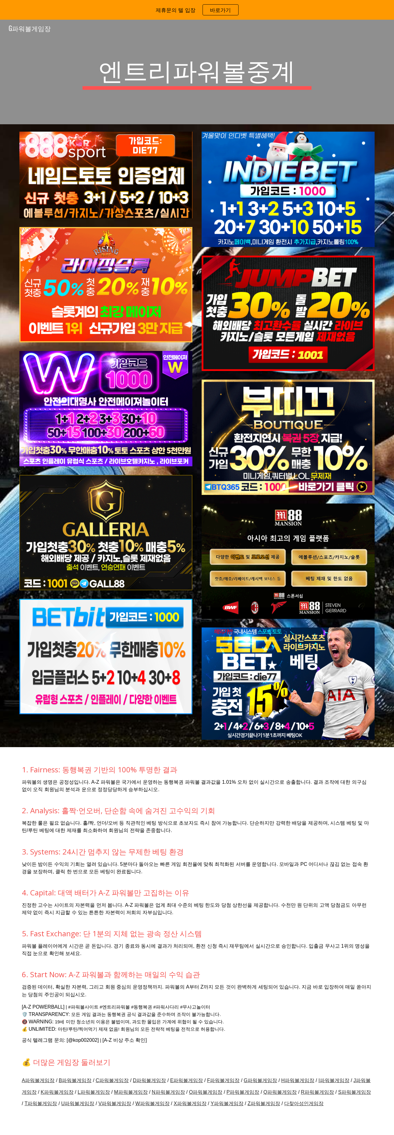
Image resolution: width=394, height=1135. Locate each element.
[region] (197, 10)
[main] (197, 72)
